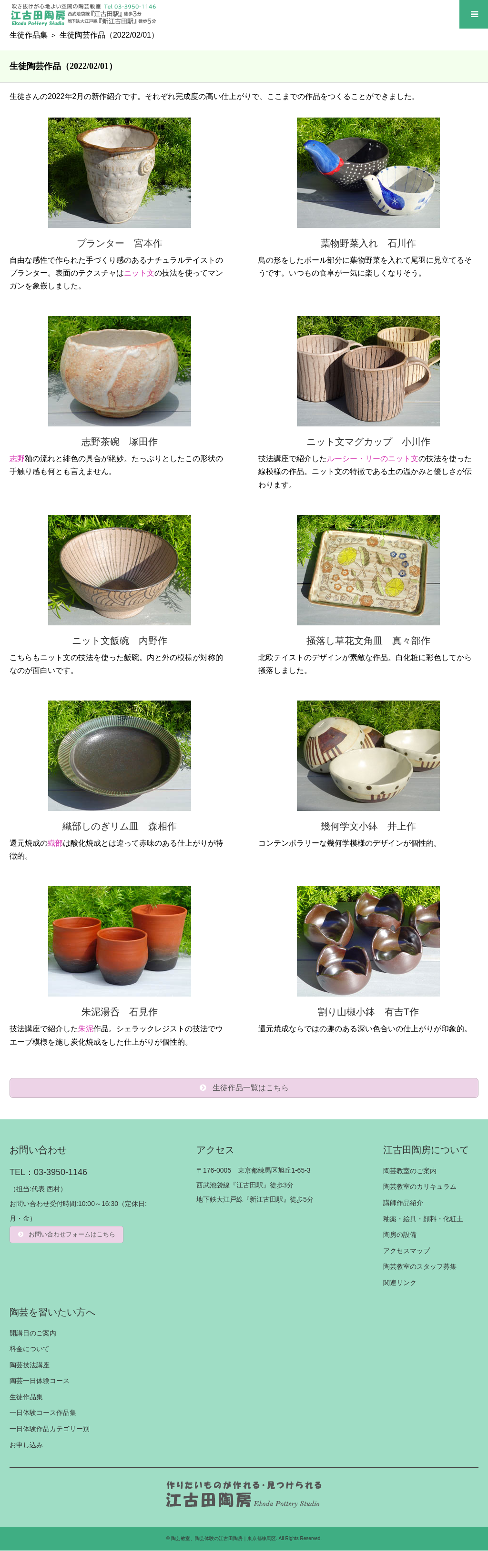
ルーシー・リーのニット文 (372, 458)
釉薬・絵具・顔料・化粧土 (423, 1219)
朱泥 (85, 1029)
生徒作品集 (29, 35)
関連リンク (400, 1282)
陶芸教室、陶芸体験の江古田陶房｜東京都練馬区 (223, 1538)
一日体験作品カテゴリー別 (50, 1428)
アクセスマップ (406, 1251)
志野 (17, 458)
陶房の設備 (400, 1234)
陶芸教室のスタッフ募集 (420, 1266)
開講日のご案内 (33, 1333)
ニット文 (139, 273)
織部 (55, 843)
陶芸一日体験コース (40, 1380)
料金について (30, 1349)
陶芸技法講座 (30, 1365)
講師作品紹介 (403, 1202)
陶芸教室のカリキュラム (420, 1186)
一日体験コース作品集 (43, 1413)
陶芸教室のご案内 (410, 1171)
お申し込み (26, 1445)
